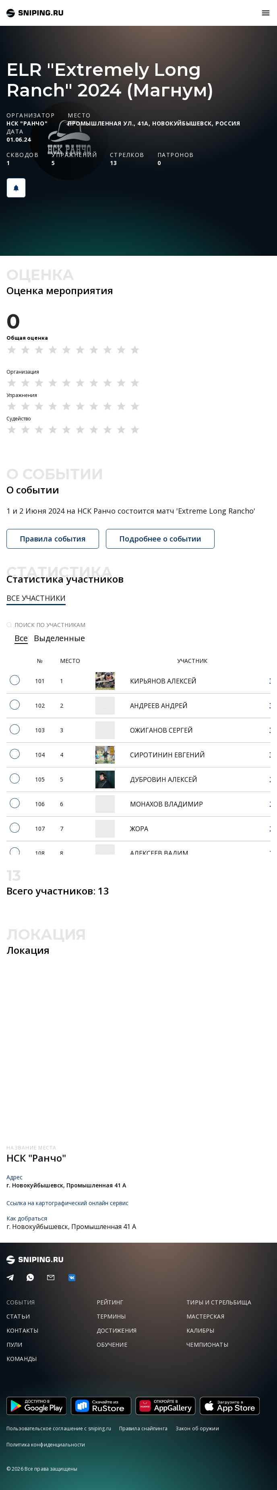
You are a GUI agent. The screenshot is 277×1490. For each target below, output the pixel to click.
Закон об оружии (197, 1428)
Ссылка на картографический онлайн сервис (67, 1203)
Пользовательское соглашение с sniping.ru (58, 1428)
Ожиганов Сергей (161, 730)
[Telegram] (10, 1277)
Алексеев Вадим (159, 853)
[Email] (50, 1277)
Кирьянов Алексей (163, 681)
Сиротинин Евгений (167, 754)
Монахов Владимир (166, 804)
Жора (139, 828)
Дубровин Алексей (163, 779)
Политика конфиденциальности (45, 1444)
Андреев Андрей (159, 705)
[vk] (71, 1277)
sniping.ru (34, 13)
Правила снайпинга (143, 1428)
